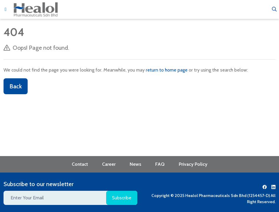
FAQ (160, 164)
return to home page (167, 70)
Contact (80, 164)
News (135, 164)
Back (15, 86)
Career (109, 164)
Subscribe (121, 198)
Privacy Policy (193, 164)
